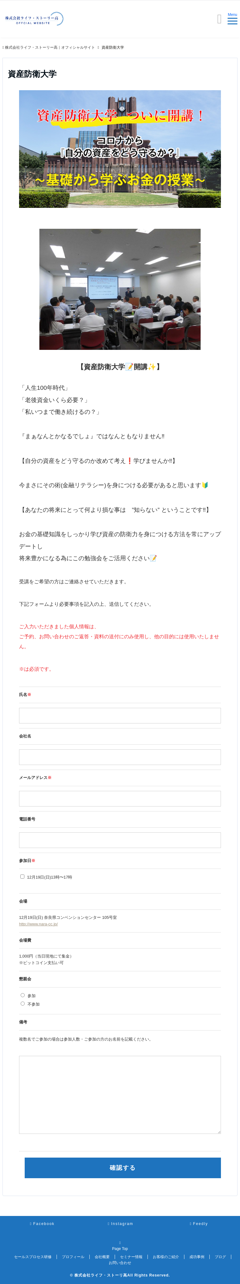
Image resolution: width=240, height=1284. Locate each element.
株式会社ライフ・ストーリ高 (100, 1275)
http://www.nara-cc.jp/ (38, 924)
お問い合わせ (120, 1263)
